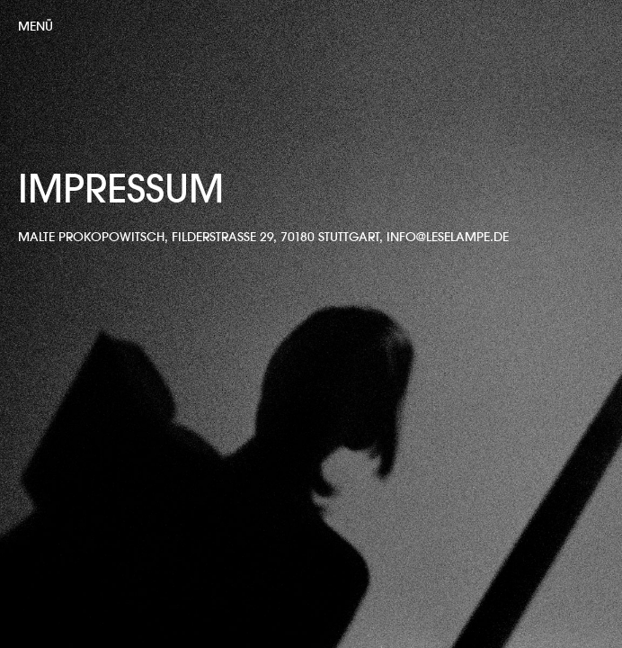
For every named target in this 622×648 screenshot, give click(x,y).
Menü (35, 26)
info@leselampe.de (448, 237)
